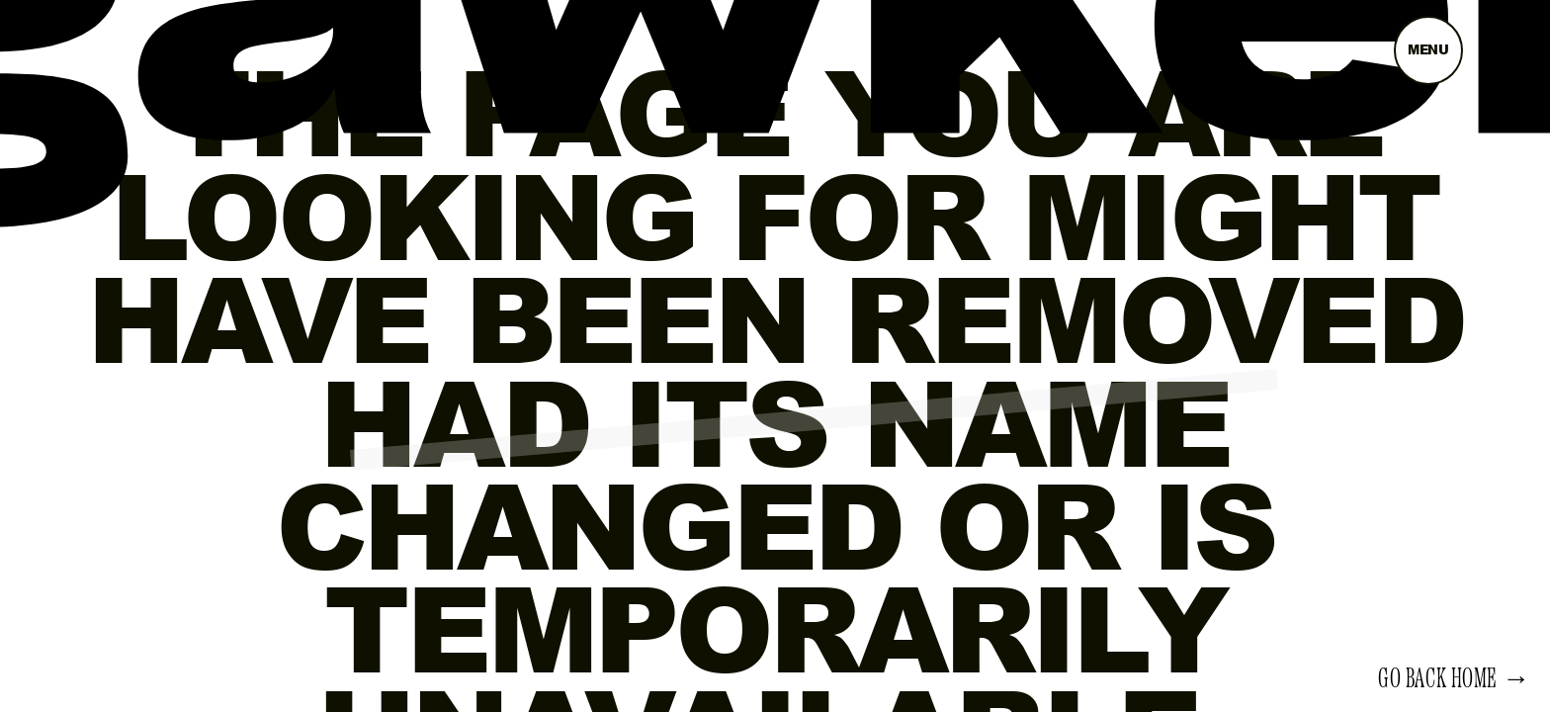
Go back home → (1454, 679)
